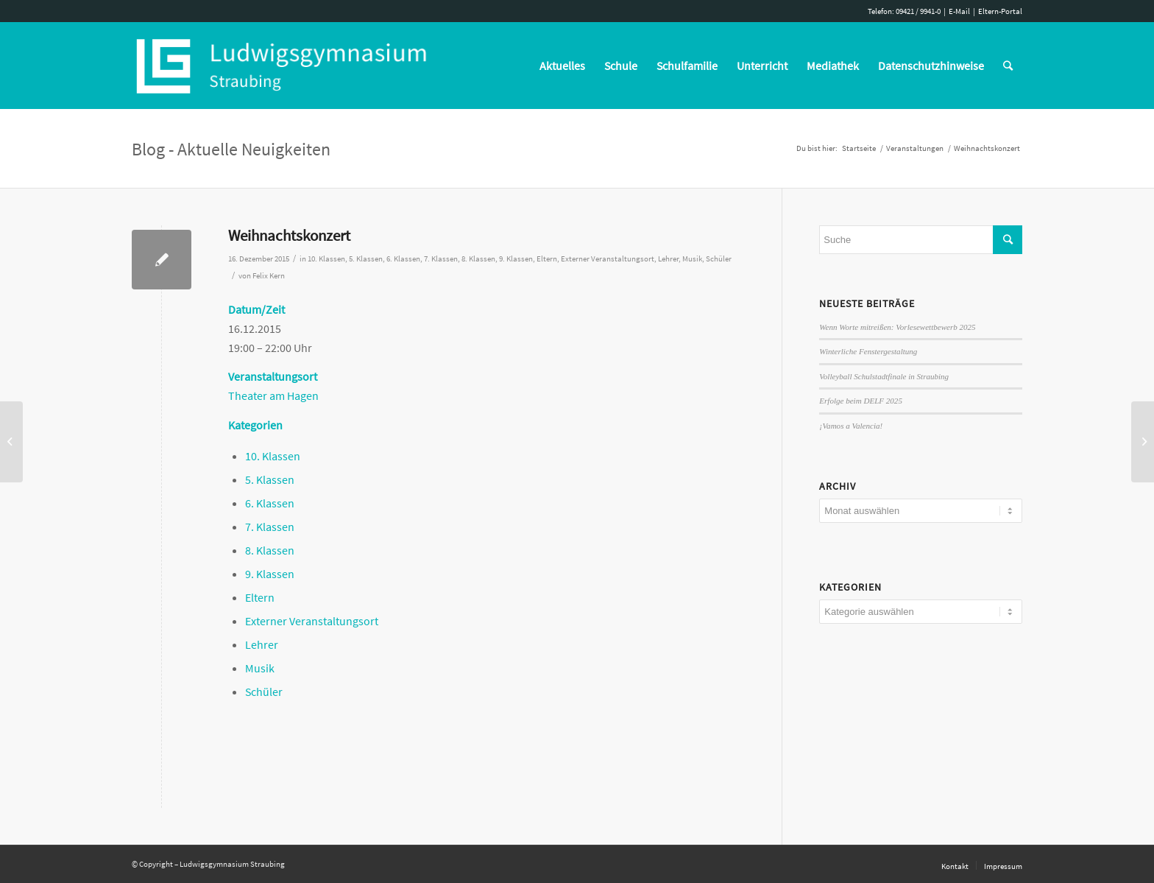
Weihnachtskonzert (289, 235)
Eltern (547, 259)
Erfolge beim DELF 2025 (860, 400)
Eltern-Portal (1000, 11)
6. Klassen (403, 259)
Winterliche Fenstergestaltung (868, 351)
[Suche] (1008, 65)
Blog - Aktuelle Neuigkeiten (231, 149)
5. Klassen (366, 259)
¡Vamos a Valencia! (850, 425)
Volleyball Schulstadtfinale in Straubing (884, 376)
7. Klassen (441, 259)
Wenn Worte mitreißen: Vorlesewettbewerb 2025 (897, 327)
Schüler (719, 259)
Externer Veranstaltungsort (607, 259)
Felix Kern (268, 276)
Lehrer (668, 259)
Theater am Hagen (273, 395)
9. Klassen (516, 259)
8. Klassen (478, 259)
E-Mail (959, 11)
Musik (692, 259)
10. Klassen (326, 259)
